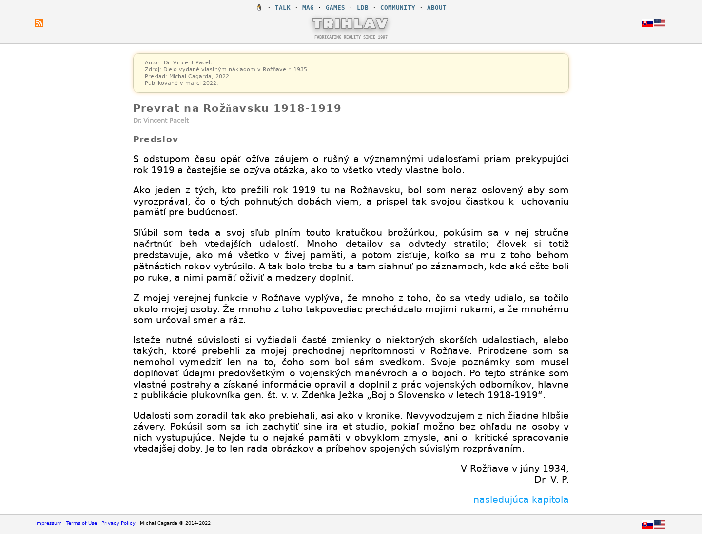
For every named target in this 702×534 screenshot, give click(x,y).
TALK (283, 7)
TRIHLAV (351, 23)
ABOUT (437, 7)
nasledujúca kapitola (521, 499)
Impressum (48, 523)
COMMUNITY (397, 7)
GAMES (335, 7)
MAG (308, 7)
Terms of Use (81, 523)
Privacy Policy (118, 523)
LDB (363, 7)
